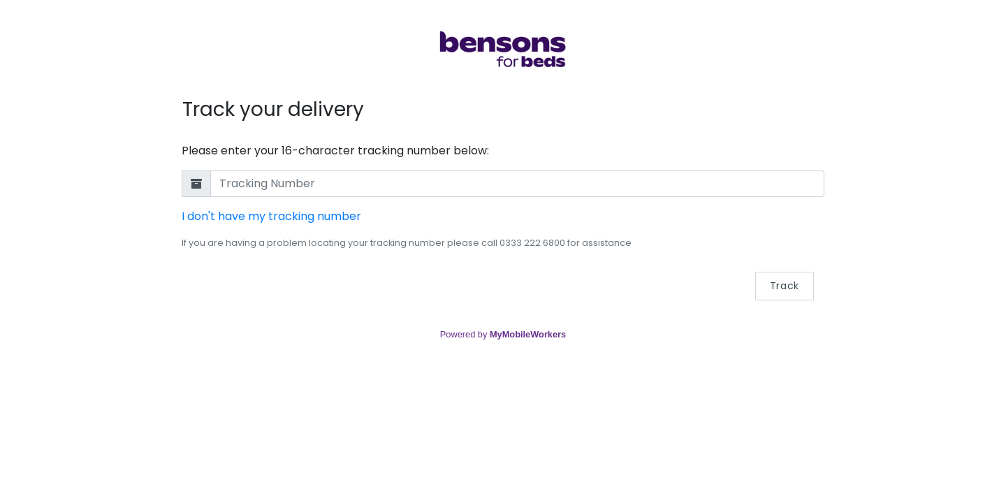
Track (785, 286)
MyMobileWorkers (528, 334)
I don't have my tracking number (271, 216)
